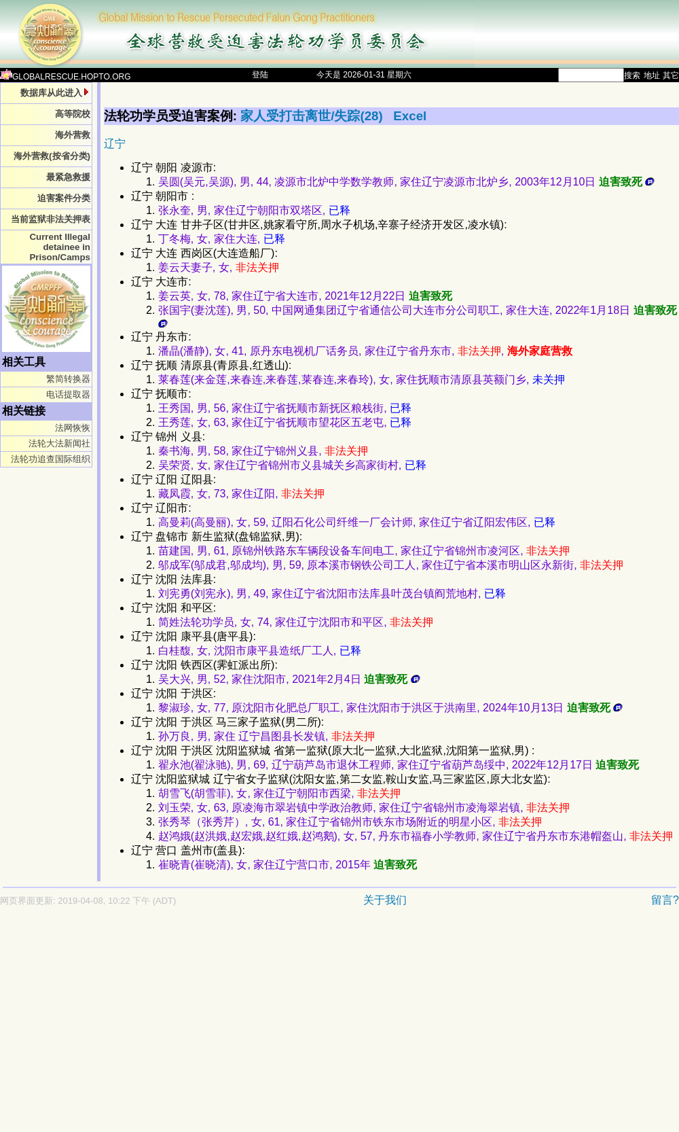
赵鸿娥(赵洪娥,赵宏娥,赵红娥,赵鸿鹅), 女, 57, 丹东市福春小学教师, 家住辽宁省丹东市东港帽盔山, (415, 836)
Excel (409, 116)
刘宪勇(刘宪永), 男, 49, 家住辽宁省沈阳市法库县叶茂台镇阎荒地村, (332, 593)
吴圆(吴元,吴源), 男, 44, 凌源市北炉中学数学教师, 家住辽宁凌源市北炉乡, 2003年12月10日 (406, 182)
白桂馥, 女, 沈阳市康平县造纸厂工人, (259, 650)
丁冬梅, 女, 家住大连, (221, 239)
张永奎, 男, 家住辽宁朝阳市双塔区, (254, 210)
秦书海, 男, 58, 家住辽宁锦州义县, (263, 451)
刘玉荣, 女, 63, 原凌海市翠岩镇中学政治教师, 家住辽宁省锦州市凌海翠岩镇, (364, 807)
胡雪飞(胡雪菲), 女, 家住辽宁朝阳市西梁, (279, 793)
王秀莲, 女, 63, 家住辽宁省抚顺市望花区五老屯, (284, 422)
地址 (652, 75)
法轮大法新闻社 (59, 443)
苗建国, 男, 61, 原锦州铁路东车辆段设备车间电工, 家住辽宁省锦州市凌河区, (364, 550)
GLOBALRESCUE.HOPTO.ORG (65, 77)
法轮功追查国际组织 (50, 459)
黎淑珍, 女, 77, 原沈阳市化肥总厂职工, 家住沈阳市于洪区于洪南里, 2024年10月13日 (390, 707)
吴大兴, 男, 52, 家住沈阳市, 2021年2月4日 (289, 679)
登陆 (260, 74)
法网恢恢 (72, 428)
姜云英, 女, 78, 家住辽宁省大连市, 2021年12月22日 (305, 296)
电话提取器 (68, 394)
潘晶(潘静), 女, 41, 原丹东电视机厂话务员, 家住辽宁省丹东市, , (365, 351)
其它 (671, 75)
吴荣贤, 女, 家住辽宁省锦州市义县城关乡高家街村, (292, 465)
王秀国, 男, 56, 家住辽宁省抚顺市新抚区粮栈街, (284, 408)
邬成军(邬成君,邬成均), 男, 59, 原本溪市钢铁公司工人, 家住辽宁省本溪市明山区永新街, (390, 565)
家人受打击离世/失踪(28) (313, 116)
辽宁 (115, 143)
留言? (665, 900)
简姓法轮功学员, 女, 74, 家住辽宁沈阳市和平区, (295, 622)
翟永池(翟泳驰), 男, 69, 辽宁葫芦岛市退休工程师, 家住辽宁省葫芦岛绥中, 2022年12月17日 (399, 765)
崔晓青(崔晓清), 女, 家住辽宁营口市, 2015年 (287, 864)
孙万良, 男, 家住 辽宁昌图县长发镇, (266, 736)
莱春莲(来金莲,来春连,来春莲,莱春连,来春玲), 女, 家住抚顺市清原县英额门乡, (361, 379)
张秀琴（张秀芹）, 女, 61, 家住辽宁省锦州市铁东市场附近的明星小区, (350, 822)
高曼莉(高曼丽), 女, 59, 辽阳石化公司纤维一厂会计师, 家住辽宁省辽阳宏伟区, (356, 522)
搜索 (632, 75)
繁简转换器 (68, 379)
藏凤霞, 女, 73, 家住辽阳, (241, 493)
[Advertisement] (260, 1026)
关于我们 (385, 900)
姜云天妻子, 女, (218, 267)
